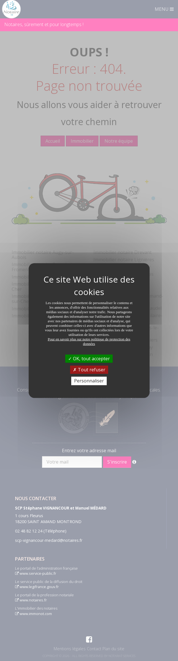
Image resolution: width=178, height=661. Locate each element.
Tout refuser (89, 370)
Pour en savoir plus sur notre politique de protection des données (89, 341)
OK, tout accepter (89, 358)
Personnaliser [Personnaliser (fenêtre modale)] (89, 381)
